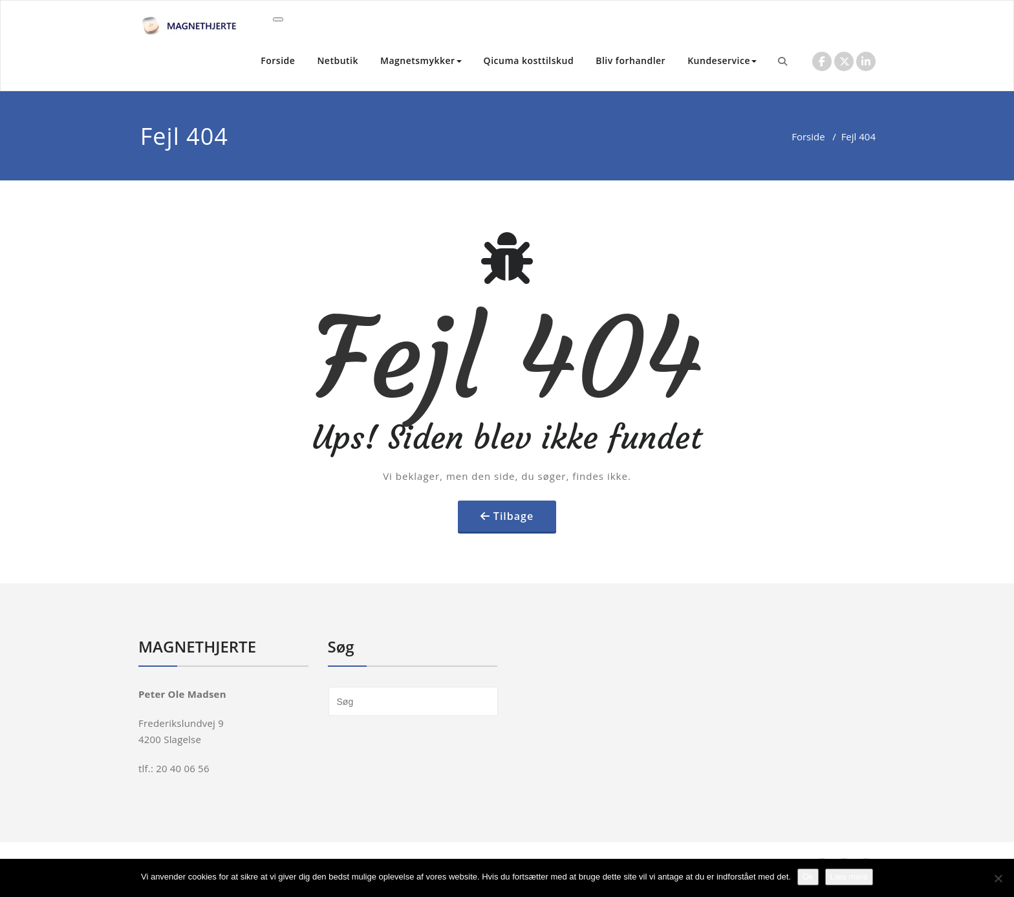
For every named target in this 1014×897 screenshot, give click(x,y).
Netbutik (337, 60)
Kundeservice (722, 60)
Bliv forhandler (630, 60)
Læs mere (849, 876)
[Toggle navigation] (278, 19)
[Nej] (997, 878)
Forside (278, 60)
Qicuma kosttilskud (529, 60)
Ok (808, 876)
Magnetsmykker (421, 60)
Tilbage (513, 516)
